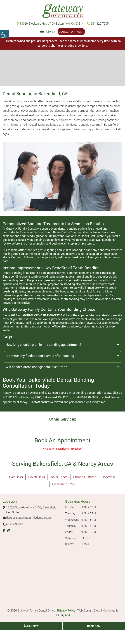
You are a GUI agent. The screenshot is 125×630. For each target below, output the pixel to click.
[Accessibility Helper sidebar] (4, 34)
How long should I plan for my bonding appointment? (62, 344)
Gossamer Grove (64, 484)
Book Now (93, 626)
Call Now (31, 626)
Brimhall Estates (84, 477)
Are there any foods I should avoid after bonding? (62, 356)
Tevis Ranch (59, 477)
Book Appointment (71, 31)
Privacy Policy (66, 610)
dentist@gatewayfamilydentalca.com (28, 517)
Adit (67, 615)
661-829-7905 (98, 23)
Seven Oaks (36, 477)
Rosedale (108, 477)
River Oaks (15, 477)
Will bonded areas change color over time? (62, 367)
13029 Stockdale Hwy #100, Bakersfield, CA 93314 (50, 23)
